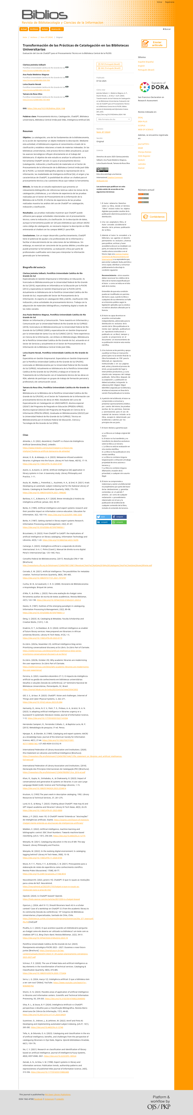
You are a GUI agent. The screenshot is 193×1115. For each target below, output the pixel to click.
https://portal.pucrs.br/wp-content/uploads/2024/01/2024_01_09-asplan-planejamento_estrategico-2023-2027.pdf (55, 953)
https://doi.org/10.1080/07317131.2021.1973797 (44, 578)
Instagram (49, 1099)
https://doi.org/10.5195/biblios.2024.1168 (46, 108)
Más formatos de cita (106, 119)
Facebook (38, 1099)
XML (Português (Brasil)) (110, 68)
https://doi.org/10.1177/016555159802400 (50, 1072)
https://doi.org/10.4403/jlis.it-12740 (47, 1027)
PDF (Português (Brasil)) (110, 64)
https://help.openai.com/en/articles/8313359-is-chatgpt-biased (51, 899)
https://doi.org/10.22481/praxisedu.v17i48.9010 (44, 874)
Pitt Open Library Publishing (57, 1094)
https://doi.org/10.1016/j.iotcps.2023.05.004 (42, 702)
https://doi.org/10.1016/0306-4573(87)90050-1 (43, 527)
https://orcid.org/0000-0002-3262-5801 (36, 70)
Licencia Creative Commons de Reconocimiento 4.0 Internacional (115, 256)
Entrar (159, 2)
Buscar (167, 29)
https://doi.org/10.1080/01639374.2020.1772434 (44, 973)
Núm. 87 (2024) (47, 37)
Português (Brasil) (146, 70)
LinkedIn (60, 1099)
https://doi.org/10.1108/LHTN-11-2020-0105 (42, 858)
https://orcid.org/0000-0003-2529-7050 (36, 80)
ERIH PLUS (142, 121)
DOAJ (140, 117)
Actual (24, 29)
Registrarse (169, 2)
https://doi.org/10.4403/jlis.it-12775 (69, 835)
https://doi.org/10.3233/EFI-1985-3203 (65, 514)
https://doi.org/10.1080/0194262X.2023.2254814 (44, 788)
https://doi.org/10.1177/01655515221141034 (48, 718)
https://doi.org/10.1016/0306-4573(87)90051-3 (43, 612)
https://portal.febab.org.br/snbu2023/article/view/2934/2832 (50, 689)
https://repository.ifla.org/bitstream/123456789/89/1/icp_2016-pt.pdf (54, 772)
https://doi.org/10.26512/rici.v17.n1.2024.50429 (44, 1014)
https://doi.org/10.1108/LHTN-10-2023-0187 (42, 464)
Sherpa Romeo (144, 152)
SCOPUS (141, 125)
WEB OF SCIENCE (145, 129)
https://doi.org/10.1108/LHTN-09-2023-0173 (42, 638)
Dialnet (141, 168)
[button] (103, 517)
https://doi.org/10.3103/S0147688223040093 (65, 998)
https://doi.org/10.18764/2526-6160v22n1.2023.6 (59, 600)
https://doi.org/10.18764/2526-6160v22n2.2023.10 (45, 938)
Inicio (25, 37)
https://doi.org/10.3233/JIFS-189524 (60, 1056)
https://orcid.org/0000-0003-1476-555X (36, 90)
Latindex (142, 164)
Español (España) (146, 62)
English (141, 66)
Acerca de (56, 29)
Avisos (45, 29)
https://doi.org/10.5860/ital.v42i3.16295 (60, 540)
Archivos (34, 29)
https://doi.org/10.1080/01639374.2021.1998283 (44, 492)
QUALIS (141, 160)
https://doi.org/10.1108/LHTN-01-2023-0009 (42, 810)
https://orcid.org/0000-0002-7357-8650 (36, 100)
